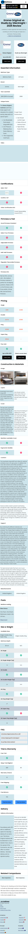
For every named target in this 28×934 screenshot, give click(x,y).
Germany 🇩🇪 (3, 932)
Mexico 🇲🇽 (2, 922)
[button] (26, 2)
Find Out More (7, 802)
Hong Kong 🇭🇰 (22, 919)
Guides (1, 906)
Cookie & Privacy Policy (5, 910)
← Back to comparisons (14, 36)
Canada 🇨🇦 (2, 919)
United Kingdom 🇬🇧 (4, 928)
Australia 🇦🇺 (21, 928)
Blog (1, 905)
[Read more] (3, 620)
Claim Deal (23, 6)
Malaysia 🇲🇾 (21, 922)
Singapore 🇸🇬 (22, 917)
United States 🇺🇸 (4, 917)
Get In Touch (3, 908)
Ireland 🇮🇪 (2, 930)
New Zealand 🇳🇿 (22, 930)
